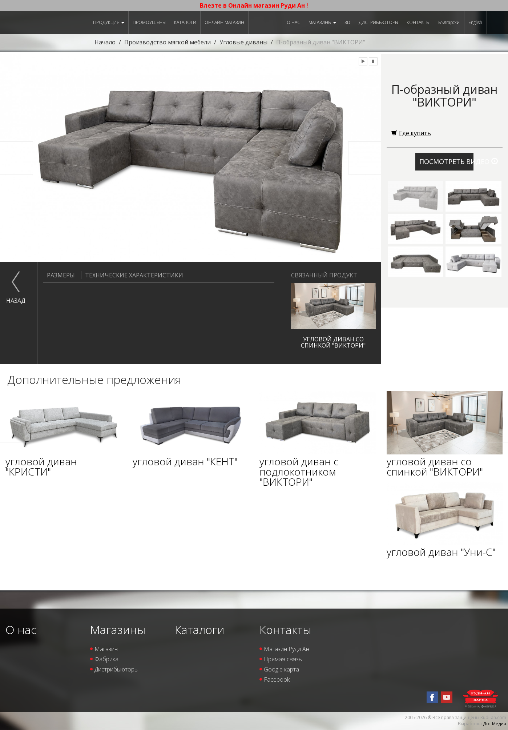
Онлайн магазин (224, 22)
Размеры (59, 275)
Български (449, 22)
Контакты (418, 22)
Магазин (106, 649)
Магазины (322, 22)
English (475, 22)
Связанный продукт (324, 275)
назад (15, 301)
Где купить (411, 133)
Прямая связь (283, 659)
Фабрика (106, 659)
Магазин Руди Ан (286, 649)
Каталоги (185, 22)
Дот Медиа (494, 724)
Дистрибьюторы (378, 22)
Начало (105, 42)
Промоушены (149, 22)
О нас (293, 22)
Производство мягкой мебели (167, 42)
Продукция (108, 22)
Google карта (281, 669)
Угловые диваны (243, 42)
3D (347, 22)
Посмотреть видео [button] (446, 161)
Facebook (277, 679)
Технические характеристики (132, 275)
